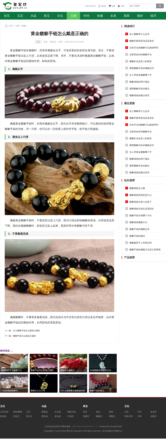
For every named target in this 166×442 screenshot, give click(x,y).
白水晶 (58, 412)
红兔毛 (71, 416)
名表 (113, 15)
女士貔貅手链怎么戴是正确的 (26, 330)
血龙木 (153, 412)
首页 (7, 15)
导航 (122, 6)
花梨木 (153, 416)
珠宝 (47, 15)
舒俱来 (3, 416)
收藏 (113, 6)
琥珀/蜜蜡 (17, 412)
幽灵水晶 (72, 412)
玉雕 (73, 15)
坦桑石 (86, 416)
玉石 (20, 15)
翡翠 (127, 15)
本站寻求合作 (90, 6)
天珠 (139, 416)
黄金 (111, 412)
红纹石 (16, 416)
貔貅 (24, 26)
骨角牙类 (128, 416)
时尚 (87, 15)
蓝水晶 (58, 416)
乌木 (139, 412)
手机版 (103, 6)
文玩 (60, 15)
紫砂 (140, 15)
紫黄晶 (45, 412)
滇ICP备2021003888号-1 (83, 426)
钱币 (153, 15)
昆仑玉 (29, 416)
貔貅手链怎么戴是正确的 (24, 336)
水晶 (33, 15)
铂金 (98, 412)
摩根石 (112, 416)
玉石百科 (4, 412)
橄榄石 (99, 416)
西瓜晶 (45, 416)
